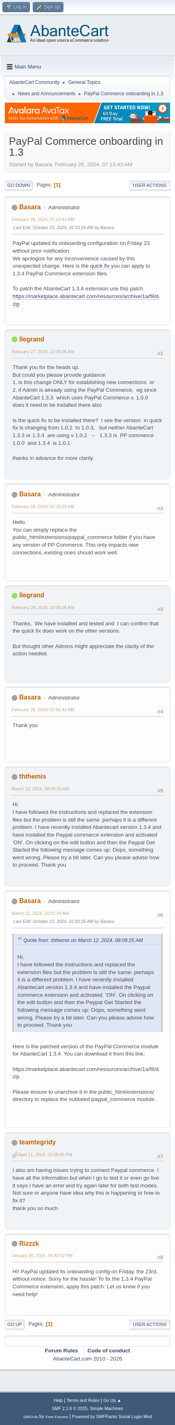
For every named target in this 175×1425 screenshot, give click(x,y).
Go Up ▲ (112, 1400)
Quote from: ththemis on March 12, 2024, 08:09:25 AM (83, 940)
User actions (150, 185)
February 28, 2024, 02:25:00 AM (43, 506)
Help (58, 1400)
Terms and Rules (83, 1400)
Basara (29, 207)
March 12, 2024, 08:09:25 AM (40, 788)
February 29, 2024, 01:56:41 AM (43, 709)
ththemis (32, 776)
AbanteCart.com (72, 1359)
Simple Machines (106, 1408)
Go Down (18, 185)
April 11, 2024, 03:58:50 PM (45, 1154)
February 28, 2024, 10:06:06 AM (43, 607)
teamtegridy (37, 1142)
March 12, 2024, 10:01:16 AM (40, 913)
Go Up (14, 1324)
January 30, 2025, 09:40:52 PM (42, 1255)
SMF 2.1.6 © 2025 (69, 1408)
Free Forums (57, 1416)
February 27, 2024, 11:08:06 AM (43, 351)
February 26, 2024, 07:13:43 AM (43, 219)
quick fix (100, 266)
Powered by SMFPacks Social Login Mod (112, 1416)
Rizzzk (29, 1243)
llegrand (31, 339)
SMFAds (30, 1416)
